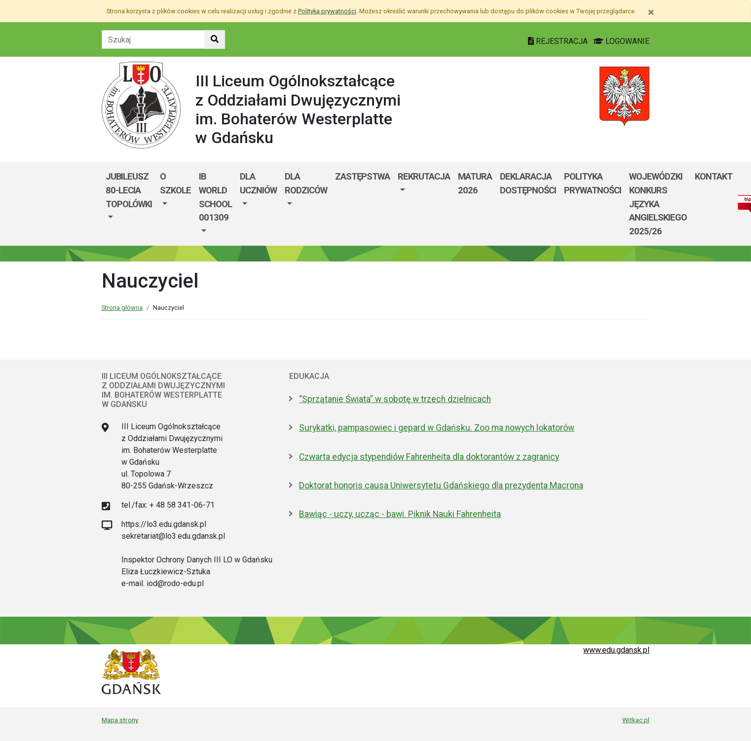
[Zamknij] (651, 12)
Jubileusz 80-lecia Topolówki (129, 190)
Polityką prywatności (327, 11)
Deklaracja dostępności (528, 183)
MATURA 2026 (475, 183)
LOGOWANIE (621, 41)
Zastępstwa (362, 176)
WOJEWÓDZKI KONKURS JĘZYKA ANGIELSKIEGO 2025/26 (658, 203)
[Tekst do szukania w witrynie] (153, 39)
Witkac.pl (635, 720)
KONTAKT (713, 176)
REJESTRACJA (559, 41)
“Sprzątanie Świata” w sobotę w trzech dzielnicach (395, 399)
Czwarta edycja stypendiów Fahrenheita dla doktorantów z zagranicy (429, 457)
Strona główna (122, 307)
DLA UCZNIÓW (258, 183)
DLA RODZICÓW (306, 183)
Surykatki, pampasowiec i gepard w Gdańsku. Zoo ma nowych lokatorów (436, 428)
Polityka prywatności (592, 183)
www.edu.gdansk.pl (616, 650)
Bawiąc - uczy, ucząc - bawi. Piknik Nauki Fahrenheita (400, 514)
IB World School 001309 (215, 196)
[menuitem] (129, 204)
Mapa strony (120, 720)
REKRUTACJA (424, 176)
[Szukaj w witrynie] (214, 39)
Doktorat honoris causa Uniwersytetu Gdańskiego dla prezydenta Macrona (441, 485)
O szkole (175, 183)
